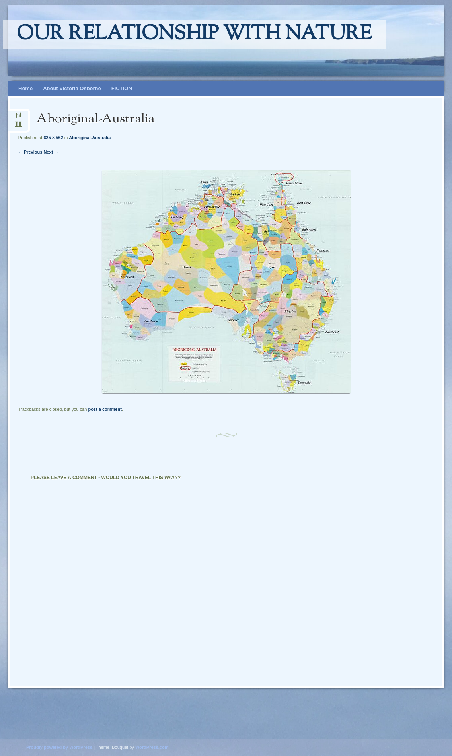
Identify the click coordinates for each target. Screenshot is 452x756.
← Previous (30, 152)
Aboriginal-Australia (90, 137)
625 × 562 (53, 137)
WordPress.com (152, 747)
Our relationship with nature (194, 34)
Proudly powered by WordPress (59, 747)
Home (25, 88)
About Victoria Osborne (72, 88)
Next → (50, 152)
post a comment (104, 409)
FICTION (121, 88)
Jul (18, 118)
